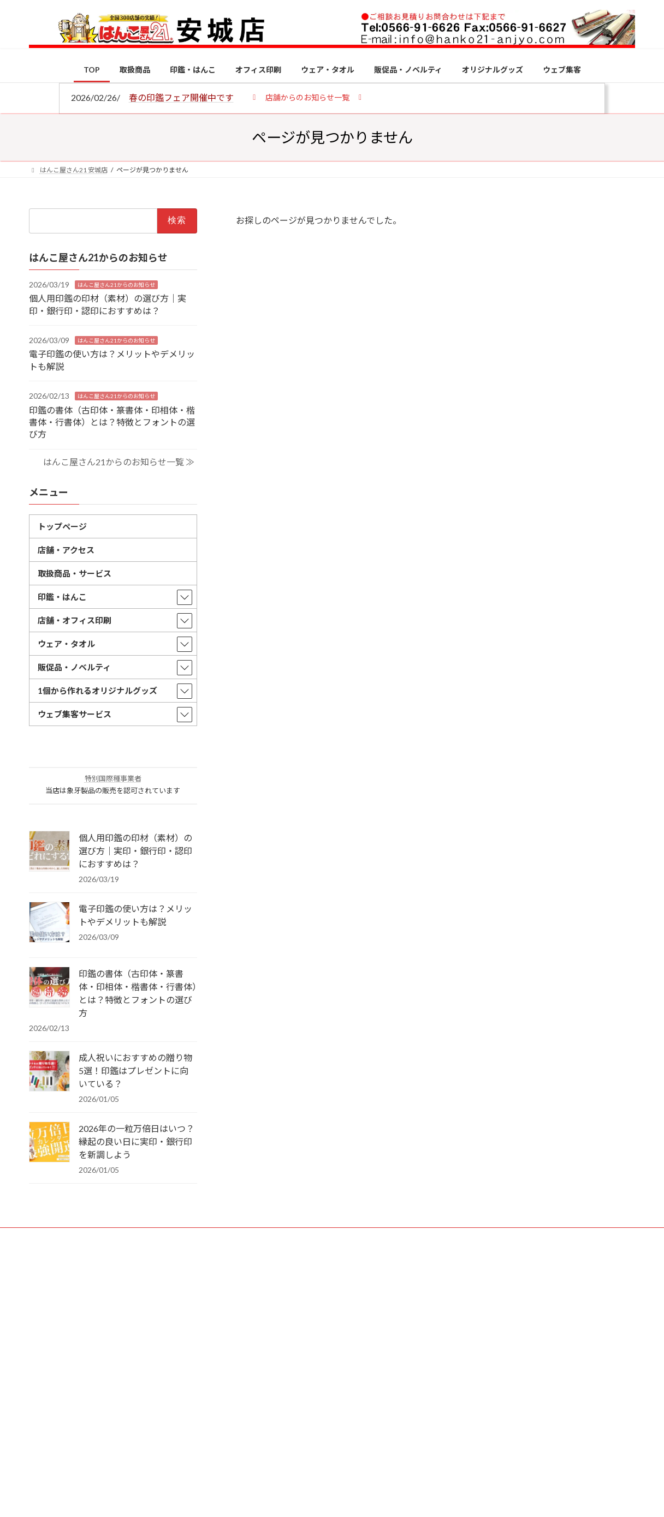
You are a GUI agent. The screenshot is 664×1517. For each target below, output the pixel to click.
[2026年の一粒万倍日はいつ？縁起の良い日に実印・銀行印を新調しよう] (49, 1143)
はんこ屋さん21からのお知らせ (116, 284)
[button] (307, 96)
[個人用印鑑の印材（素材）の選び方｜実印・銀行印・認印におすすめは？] (49, 852)
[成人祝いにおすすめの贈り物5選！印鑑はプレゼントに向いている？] (49, 1072)
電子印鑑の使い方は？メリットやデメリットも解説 (135, 915)
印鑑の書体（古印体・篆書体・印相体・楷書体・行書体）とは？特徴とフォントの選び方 (112, 421)
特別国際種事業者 (113, 778)
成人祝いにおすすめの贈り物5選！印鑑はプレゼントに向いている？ (135, 1070)
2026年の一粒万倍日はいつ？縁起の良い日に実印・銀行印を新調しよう (136, 1141)
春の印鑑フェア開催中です (181, 97)
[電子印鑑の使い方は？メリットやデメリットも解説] (49, 923)
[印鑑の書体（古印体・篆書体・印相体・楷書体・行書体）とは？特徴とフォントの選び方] (49, 988)
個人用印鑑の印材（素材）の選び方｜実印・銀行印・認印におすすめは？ (135, 850)
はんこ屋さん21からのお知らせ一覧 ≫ (118, 461)
